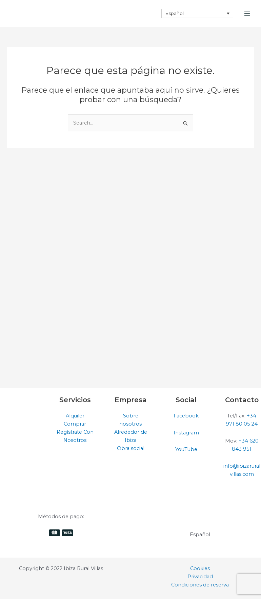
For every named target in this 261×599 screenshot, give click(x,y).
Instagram (186, 433)
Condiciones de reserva (200, 585)
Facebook (186, 416)
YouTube (186, 449)
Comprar (75, 424)
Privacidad (200, 577)
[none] (197, 13)
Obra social (130, 448)
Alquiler (75, 416)
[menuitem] (197, 13)
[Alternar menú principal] (247, 13)
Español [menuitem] (174, 13)
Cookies (200, 568)
